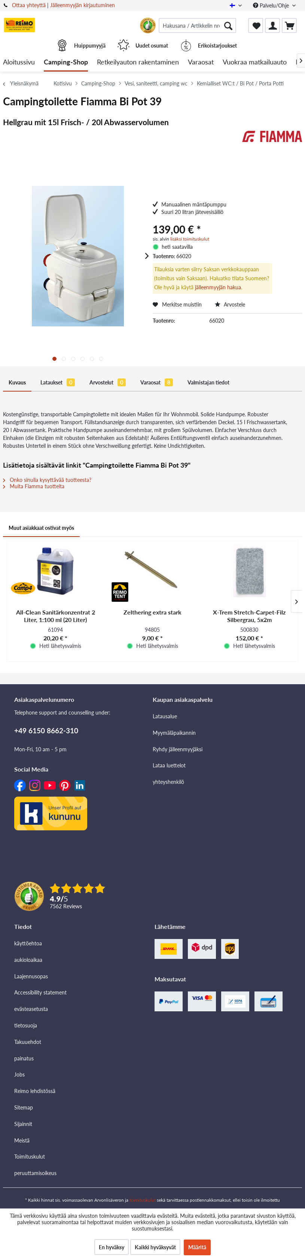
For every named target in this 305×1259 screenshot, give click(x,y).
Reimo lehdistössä (34, 1091)
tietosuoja (25, 1025)
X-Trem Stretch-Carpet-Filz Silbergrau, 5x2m (249, 616)
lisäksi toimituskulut (189, 239)
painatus (24, 1058)
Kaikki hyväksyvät (155, 1247)
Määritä (197, 1247)
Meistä (22, 1140)
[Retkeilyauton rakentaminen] (138, 62)
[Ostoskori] (289, 25)
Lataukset (57, 382)
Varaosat (156, 382)
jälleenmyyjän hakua (218, 287)
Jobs (19, 1074)
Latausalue (165, 716)
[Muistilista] (255, 25)
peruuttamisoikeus (35, 1173)
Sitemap (23, 1107)
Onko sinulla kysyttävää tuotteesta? (47, 480)
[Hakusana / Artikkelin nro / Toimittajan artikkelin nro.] (197, 25)
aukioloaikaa (28, 960)
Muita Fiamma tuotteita (33, 486)
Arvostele (230, 304)
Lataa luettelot (169, 765)
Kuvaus (17, 382)
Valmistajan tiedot (208, 382)
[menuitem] (197, 25)
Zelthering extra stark (152, 612)
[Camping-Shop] (66, 62)
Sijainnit (23, 1124)
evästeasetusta (31, 1009)
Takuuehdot (27, 1042)
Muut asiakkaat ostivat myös (41, 528)
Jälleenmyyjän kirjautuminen (82, 5)
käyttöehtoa (28, 943)
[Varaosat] (201, 62)
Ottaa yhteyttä (29, 5)
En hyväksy (111, 1247)
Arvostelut (107, 382)
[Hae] (228, 25)
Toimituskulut (29, 1156)
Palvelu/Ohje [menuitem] (271, 5)
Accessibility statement (40, 992)
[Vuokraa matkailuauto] (255, 62)
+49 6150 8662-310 (46, 730)
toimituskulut (142, 1200)
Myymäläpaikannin (174, 733)
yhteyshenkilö (168, 782)
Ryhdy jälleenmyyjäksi (177, 749)
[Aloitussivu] (19, 62)
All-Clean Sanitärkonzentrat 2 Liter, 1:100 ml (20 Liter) (55, 616)
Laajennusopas (31, 976)
